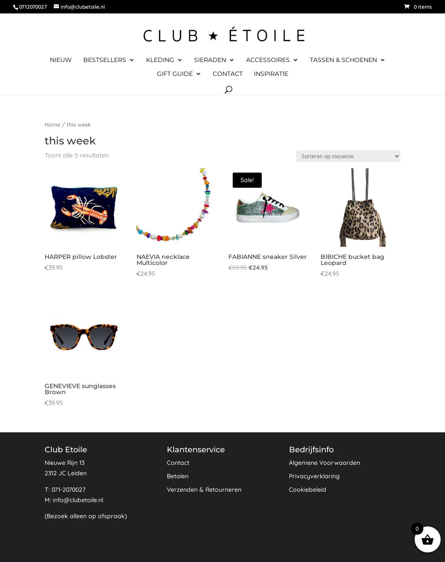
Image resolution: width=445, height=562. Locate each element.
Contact (228, 74)
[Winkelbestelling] (348, 156)
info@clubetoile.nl (78, 500)
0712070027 (33, 6)
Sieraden (210, 60)
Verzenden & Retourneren (204, 489)
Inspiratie (271, 74)
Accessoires (268, 60)
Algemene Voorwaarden (324, 463)
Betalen (177, 476)
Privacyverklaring (314, 476)
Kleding (160, 60)
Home (52, 124)
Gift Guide (175, 74)
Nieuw (61, 60)
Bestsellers (104, 60)
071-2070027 (68, 489)
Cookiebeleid (307, 489)
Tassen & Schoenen (343, 60)
